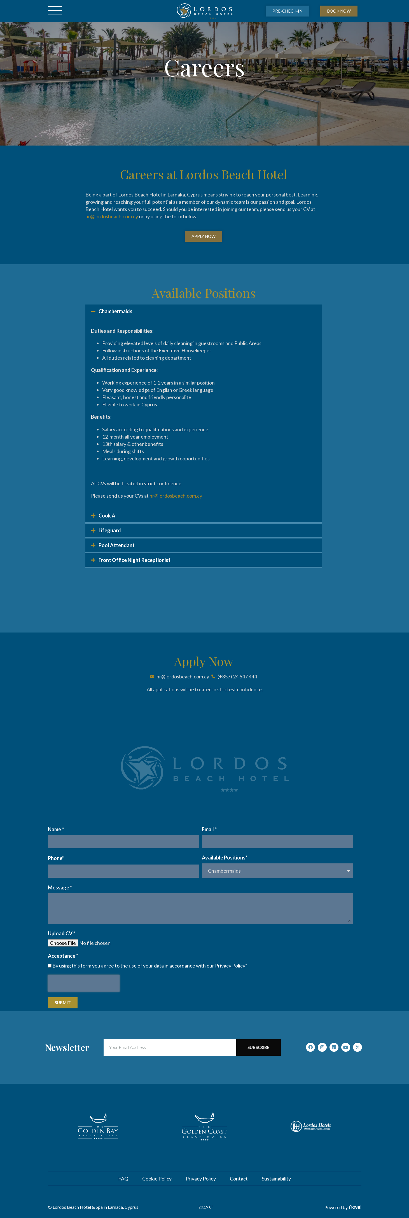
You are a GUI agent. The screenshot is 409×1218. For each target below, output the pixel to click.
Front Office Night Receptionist (134, 560)
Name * (56, 829)
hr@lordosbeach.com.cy (111, 216)
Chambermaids (115, 311)
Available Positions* (224, 857)
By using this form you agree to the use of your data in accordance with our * (149, 965)
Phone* (56, 858)
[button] (203, 311)
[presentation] (84, 983)
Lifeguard (110, 530)
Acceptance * (63, 956)
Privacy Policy (230, 965)
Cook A (107, 515)
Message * (60, 887)
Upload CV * (61, 933)
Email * (209, 829)
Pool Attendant (117, 545)
